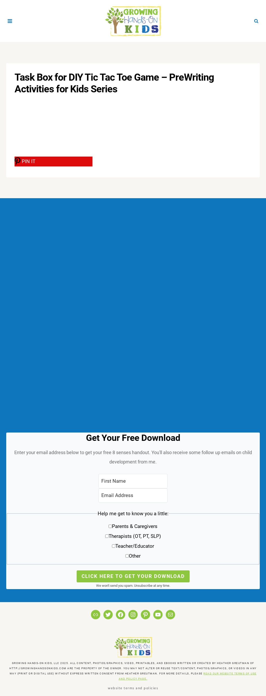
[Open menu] (10, 21)
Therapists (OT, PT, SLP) (135, 536)
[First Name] (133, 481)
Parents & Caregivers (134, 526)
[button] (133, 537)
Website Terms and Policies (133, 688)
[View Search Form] (256, 21)
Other (135, 556)
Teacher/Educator (134, 546)
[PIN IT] (53, 161)
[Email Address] (133, 495)
